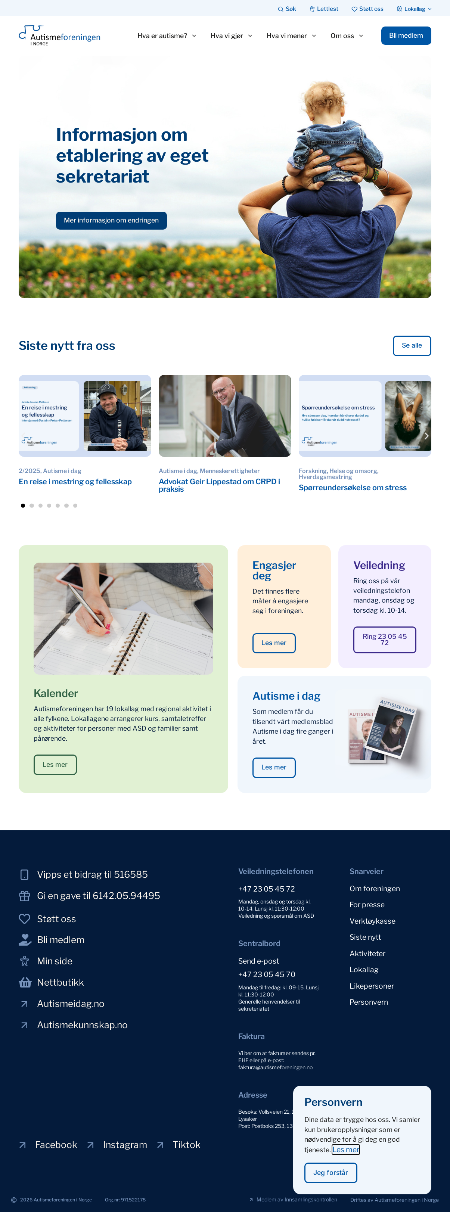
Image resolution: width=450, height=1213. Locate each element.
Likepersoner (372, 980)
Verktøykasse (372, 919)
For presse (367, 904)
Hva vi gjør (229, 36)
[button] (23, 436)
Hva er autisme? (164, 36)
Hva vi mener (289, 36)
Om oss (344, 36)
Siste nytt (365, 934)
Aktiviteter (367, 950)
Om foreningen (375, 888)
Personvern (369, 996)
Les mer (345, 1149)
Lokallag (364, 965)
